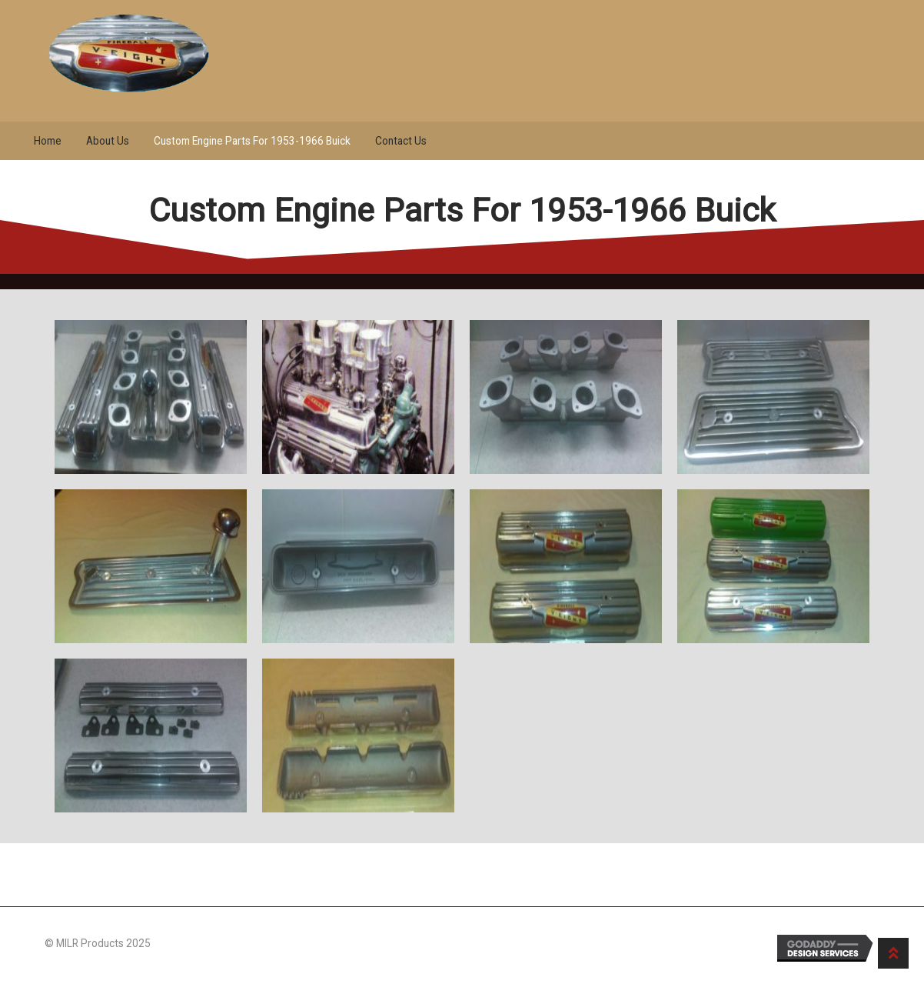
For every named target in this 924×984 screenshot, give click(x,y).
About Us (107, 141)
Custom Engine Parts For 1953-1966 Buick (252, 141)
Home (47, 141)
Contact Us (401, 141)
